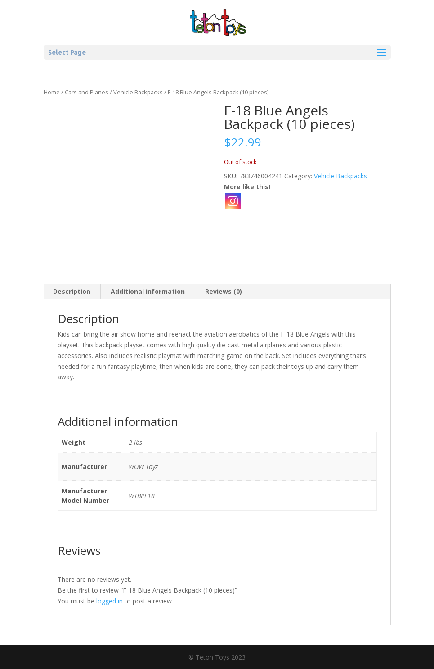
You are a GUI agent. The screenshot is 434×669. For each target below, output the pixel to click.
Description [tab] (71, 291)
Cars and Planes (86, 92)
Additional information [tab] (148, 291)
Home (52, 92)
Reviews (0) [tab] (223, 291)
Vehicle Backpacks (138, 92)
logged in (109, 601)
